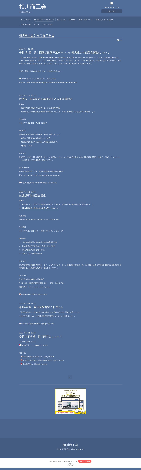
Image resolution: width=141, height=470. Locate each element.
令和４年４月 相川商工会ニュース (40, 337)
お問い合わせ (112, 12)
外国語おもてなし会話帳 (104, 21)
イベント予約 (47, 25)
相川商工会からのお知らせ (44, 21)
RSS (119, 41)
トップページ (26, 21)
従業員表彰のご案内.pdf (31, 365)
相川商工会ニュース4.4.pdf (31, 346)
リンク (36, 25)
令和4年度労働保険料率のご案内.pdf (34, 325)
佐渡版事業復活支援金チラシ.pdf (35, 358)
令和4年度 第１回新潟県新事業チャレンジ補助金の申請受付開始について (64, 53)
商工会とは (61, 21)
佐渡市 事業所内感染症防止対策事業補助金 (46, 100)
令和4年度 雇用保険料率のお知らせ (41, 308)
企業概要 (72, 21)
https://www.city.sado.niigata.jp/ (49, 176)
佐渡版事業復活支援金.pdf (30, 295)
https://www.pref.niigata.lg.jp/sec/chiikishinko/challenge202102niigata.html (52, 83)
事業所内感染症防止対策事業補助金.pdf (35, 184)
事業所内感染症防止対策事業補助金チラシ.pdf (40, 361)
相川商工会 (32, 8)
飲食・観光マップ (85, 21)
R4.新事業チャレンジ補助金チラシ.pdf (35, 80)
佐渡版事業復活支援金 (32, 196)
